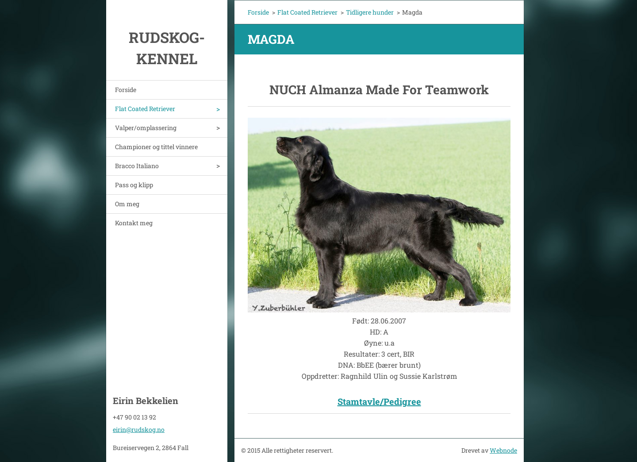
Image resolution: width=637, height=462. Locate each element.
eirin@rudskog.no (139, 429)
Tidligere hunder (370, 12)
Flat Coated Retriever (145, 108)
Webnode (503, 450)
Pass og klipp (134, 185)
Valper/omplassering (146, 127)
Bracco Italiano (137, 166)
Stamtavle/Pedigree (379, 401)
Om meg (127, 204)
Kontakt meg (134, 223)
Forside (125, 89)
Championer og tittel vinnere (156, 146)
